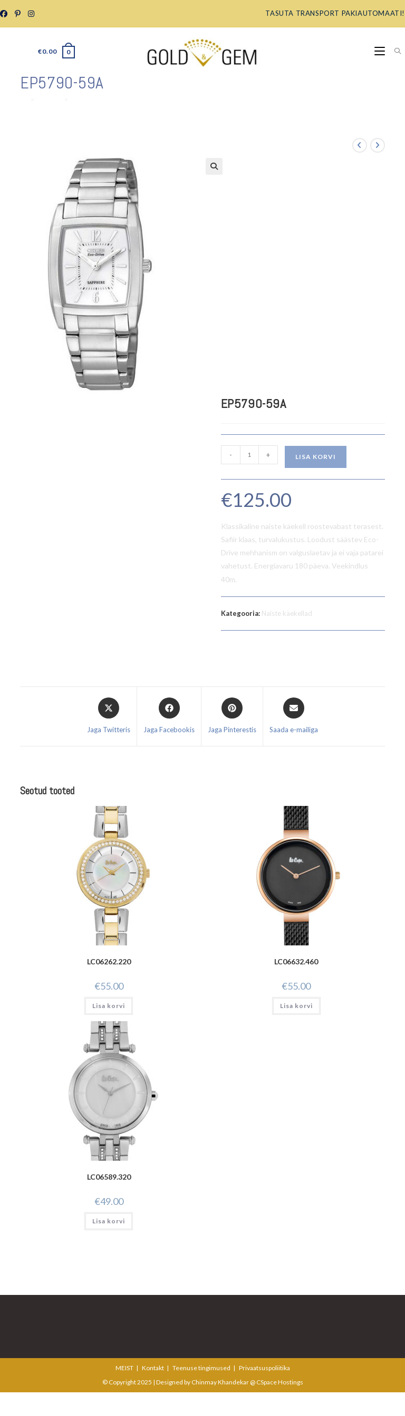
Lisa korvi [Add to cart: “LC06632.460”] (296, 1006)
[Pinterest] (17, 13)
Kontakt (153, 1368)
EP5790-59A (91, 99)
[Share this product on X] (108, 716)
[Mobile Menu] (380, 51)
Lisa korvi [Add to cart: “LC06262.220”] (108, 1006)
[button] (214, 166)
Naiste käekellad (287, 613)
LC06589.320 (109, 1176)
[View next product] (377, 145)
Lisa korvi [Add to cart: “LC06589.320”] (108, 1221)
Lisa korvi (315, 457)
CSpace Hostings (279, 1382)
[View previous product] (359, 145)
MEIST (124, 1368)
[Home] (23, 99)
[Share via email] (293, 716)
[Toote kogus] (249, 454)
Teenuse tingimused (201, 1368)
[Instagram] (30, 13)
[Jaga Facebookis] (169, 716)
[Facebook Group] (5, 13)
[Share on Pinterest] (232, 716)
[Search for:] (394, 51)
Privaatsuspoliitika (264, 1368)
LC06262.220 (109, 961)
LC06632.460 (296, 961)
